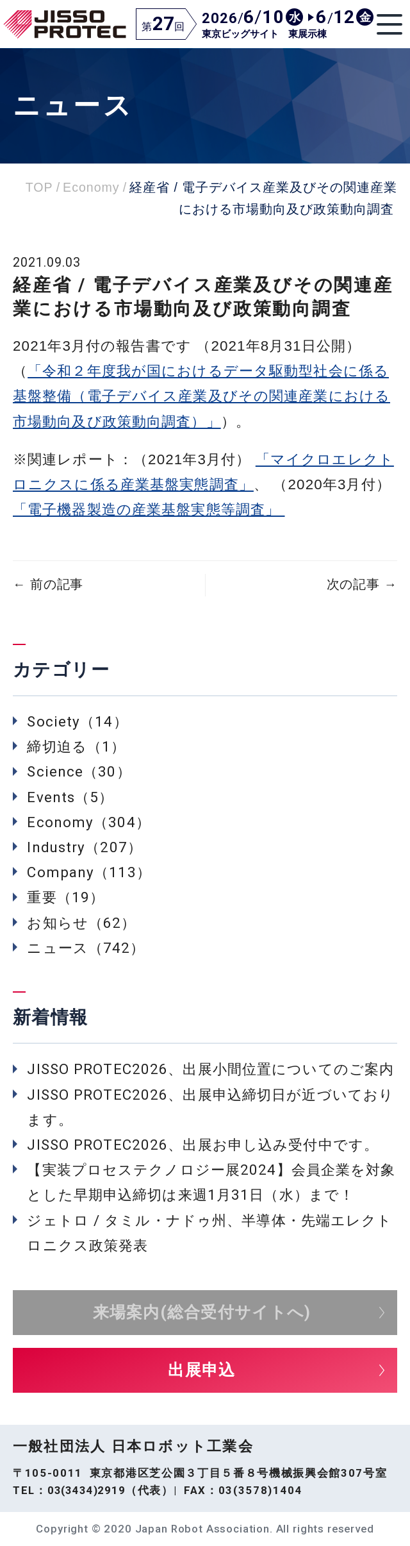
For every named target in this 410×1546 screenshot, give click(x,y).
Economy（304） (88, 822)
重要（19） (65, 897)
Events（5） (70, 797)
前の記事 (48, 584)
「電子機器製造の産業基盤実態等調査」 (149, 509)
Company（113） (89, 872)
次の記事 (362, 584)
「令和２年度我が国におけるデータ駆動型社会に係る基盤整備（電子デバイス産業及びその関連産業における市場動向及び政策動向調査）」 (201, 396)
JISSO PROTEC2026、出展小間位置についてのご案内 (210, 1069)
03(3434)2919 (86, 1490)
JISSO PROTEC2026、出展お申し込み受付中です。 (203, 1144)
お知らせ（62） (81, 922)
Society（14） (77, 721)
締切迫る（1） (76, 746)
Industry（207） (84, 847)
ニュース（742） (86, 947)
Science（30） (79, 771)
